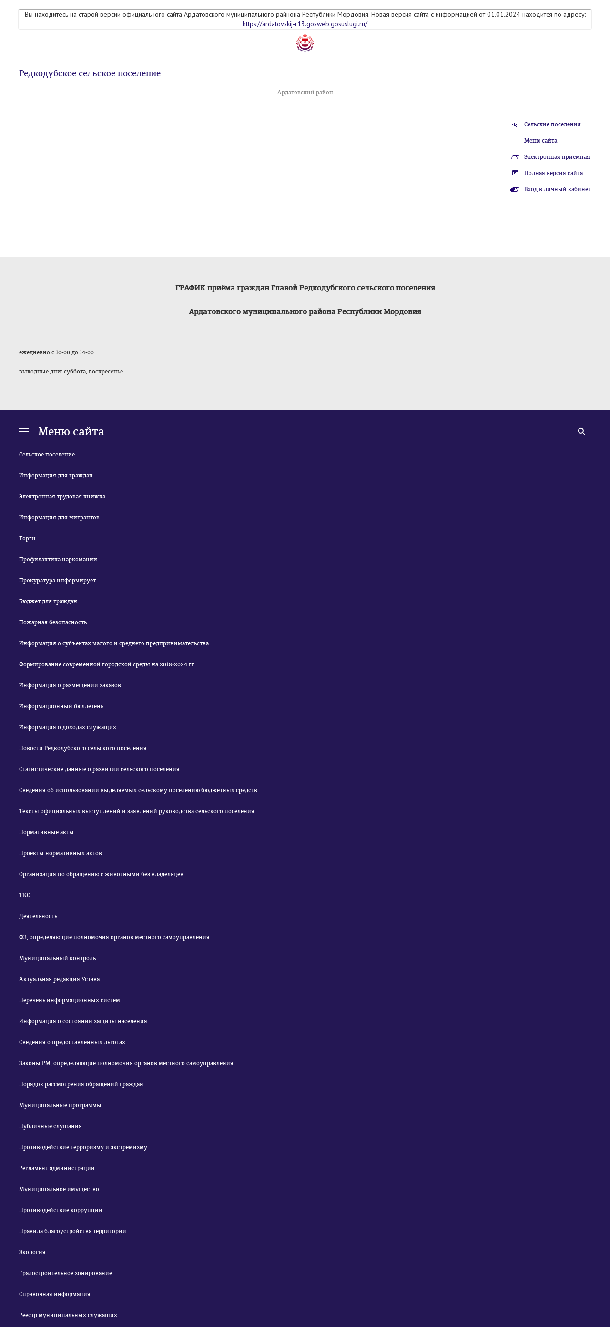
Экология (32, 1252)
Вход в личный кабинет (557, 189)
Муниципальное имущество (59, 1189)
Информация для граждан (56, 475)
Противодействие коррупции (60, 1210)
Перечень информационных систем (69, 1000)
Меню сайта (540, 140)
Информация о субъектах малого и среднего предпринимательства (114, 643)
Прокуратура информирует (57, 580)
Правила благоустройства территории (72, 1231)
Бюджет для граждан (48, 601)
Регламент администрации (57, 1168)
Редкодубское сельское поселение (90, 73)
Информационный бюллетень (61, 706)
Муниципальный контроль (57, 958)
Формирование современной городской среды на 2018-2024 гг (106, 664)
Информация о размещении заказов (70, 685)
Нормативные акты (46, 832)
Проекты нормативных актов (60, 853)
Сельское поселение (47, 454)
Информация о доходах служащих (67, 727)
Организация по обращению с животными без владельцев (101, 874)
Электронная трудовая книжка (62, 496)
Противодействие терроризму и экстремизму (83, 1147)
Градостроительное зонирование (65, 1273)
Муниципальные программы (60, 1105)
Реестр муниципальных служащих (68, 1315)
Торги (27, 538)
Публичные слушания (50, 1126)
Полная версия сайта (553, 173)
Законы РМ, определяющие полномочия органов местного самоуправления (126, 1063)
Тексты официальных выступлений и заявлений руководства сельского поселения (136, 811)
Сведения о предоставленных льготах (72, 1042)
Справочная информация (55, 1294)
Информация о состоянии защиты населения (83, 1021)
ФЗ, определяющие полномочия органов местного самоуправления (114, 937)
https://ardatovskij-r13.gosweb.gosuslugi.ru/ (305, 24)
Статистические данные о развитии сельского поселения (99, 769)
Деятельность (38, 916)
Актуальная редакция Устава (59, 979)
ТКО (24, 895)
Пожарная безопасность (53, 622)
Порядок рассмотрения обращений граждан (81, 1084)
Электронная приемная (557, 157)
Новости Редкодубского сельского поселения (83, 748)
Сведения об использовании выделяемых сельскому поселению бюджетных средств (138, 790)
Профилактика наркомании (58, 559)
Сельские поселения (552, 124)
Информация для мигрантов (59, 517)
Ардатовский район (305, 92)
